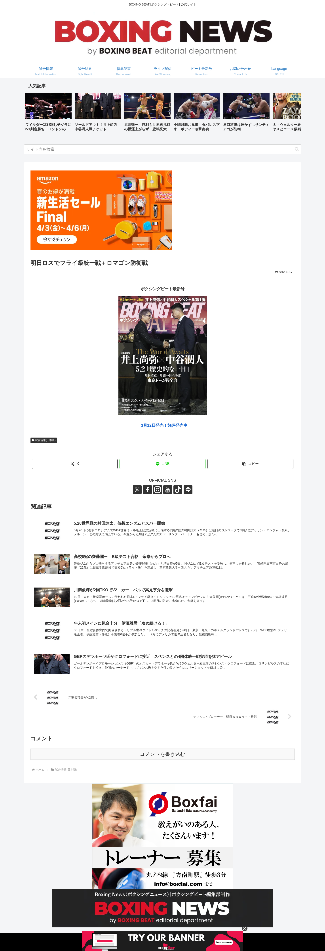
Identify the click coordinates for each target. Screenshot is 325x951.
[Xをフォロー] (137, 489)
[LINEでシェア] (162, 464)
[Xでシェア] (75, 464)
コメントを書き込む (162, 754)
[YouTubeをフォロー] (167, 489)
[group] (48, 114)
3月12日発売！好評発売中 (164, 425)
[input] (162, 149)
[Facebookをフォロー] (147, 489)
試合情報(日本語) (44, 440)
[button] (293, 113)
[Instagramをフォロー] (157, 489)
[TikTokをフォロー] (177, 489)
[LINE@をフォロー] (188, 489)
